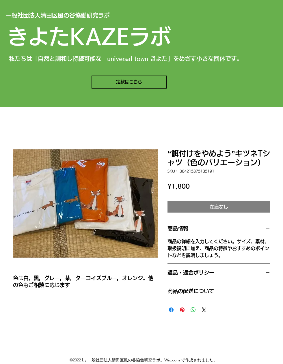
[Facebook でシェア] (171, 309)
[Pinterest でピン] (182, 309)
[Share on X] (204, 309)
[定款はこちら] (129, 82)
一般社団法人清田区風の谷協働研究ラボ (58, 15)
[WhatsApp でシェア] (193, 309)
